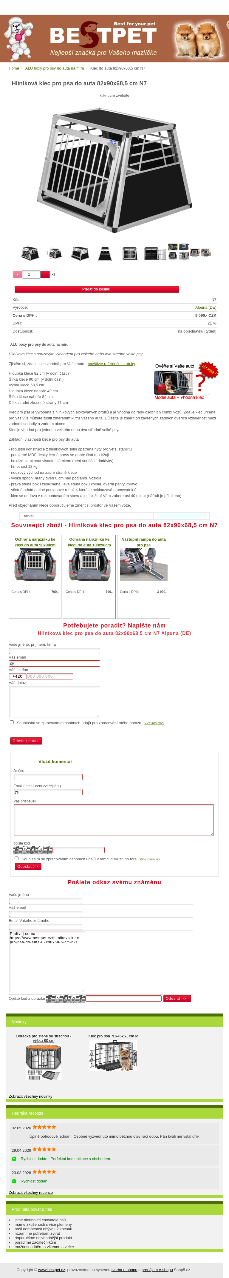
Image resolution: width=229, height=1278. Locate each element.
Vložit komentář (55, 761)
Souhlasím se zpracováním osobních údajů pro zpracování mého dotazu (79, 723)
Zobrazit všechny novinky (30, 1096)
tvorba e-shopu (124, 1270)
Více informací (154, 723)
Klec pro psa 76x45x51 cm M (114, 1036)
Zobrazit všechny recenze (31, 1192)
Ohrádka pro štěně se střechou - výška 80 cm (43, 1038)
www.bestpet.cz (51, 1270)
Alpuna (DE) (205, 307)
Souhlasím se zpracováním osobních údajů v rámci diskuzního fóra (79, 859)
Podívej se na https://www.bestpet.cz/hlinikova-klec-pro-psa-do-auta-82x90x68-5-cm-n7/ (47, 961)
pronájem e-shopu (157, 1270)
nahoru (220, 1269)
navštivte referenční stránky (111, 364)
